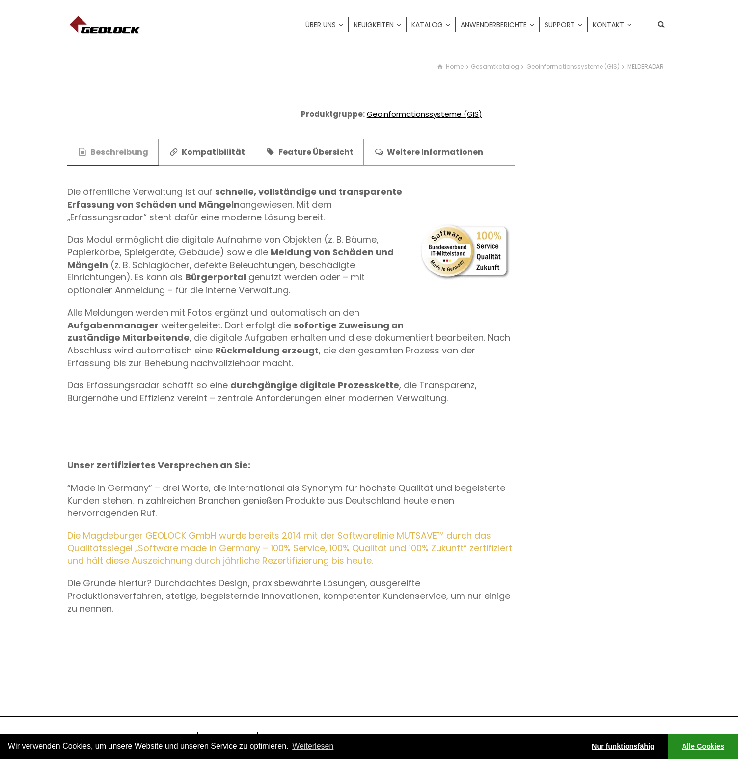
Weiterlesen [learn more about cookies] (312, 746)
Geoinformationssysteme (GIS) (424, 114)
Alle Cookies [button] (703, 746)
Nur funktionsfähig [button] (623, 746)
